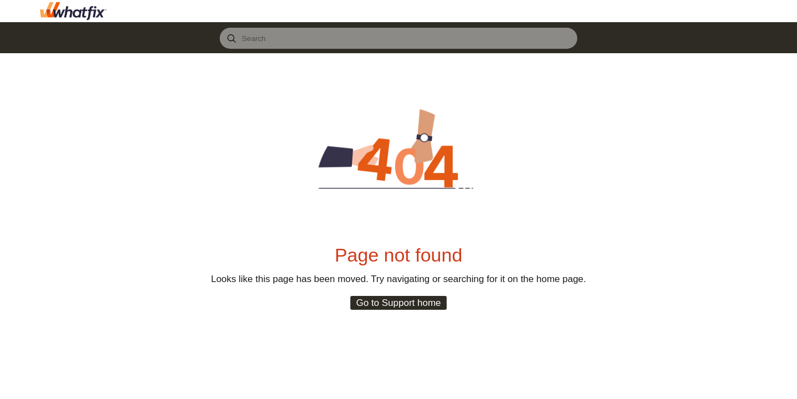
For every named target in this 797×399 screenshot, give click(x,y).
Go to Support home (398, 303)
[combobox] (398, 38)
